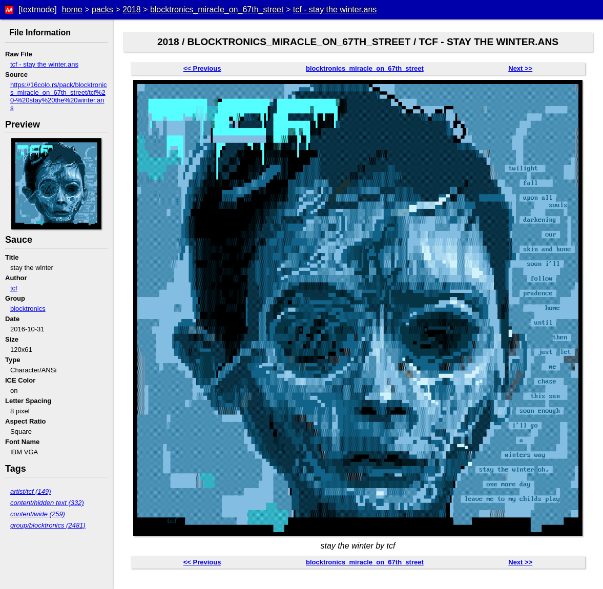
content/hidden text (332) (47, 503)
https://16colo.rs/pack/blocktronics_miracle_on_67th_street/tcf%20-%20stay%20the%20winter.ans (58, 96)
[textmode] (37, 9)
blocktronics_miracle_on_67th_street (217, 9)
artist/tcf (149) (30, 491)
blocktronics (28, 308)
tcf (13, 288)
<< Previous (202, 68)
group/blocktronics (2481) (48, 525)
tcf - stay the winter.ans (335, 9)
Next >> (520, 68)
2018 (131, 9)
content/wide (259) (37, 514)
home (72, 9)
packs (102, 9)
